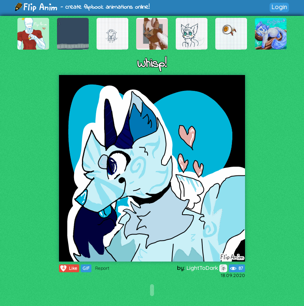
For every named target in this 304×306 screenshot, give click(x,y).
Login (279, 7)
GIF (86, 268)
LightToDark (206, 267)
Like (68, 268)
